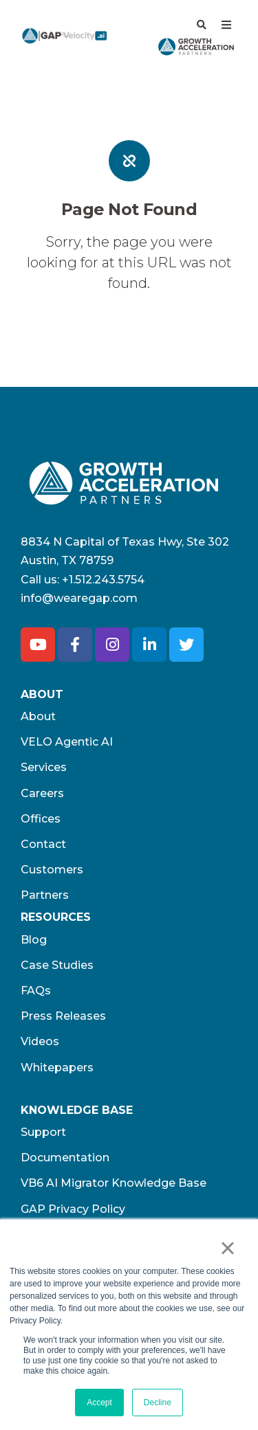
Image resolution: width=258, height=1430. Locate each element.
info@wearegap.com (79, 598)
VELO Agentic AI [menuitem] (67, 741)
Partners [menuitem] (45, 895)
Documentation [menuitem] (65, 1157)
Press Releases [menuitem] (63, 1016)
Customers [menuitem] (52, 869)
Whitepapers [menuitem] (57, 1067)
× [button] (227, 1248)
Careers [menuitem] (42, 793)
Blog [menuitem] (34, 939)
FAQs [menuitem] (36, 990)
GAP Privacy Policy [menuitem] (73, 1209)
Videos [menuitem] (40, 1041)
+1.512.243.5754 (103, 579)
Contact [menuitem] (43, 844)
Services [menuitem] (44, 767)
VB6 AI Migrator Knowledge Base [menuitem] (113, 1182)
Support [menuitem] (43, 1132)
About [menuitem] (38, 716)
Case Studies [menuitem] (57, 965)
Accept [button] (99, 1402)
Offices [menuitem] (41, 818)
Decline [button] (157, 1402)
